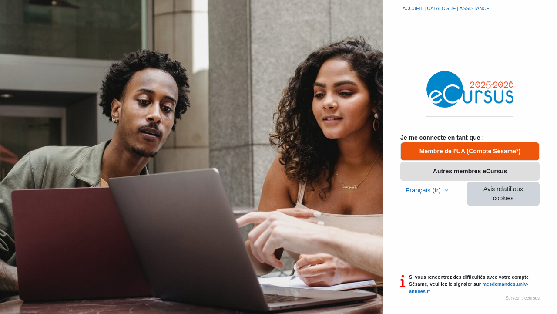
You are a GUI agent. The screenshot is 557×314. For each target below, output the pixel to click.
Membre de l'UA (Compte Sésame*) (469, 151)
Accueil (413, 8)
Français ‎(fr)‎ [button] (424, 190)
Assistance (475, 8)
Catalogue (441, 8)
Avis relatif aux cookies (503, 194)
